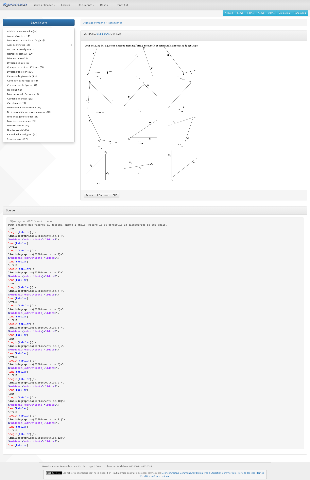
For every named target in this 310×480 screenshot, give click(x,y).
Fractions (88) (14, 89)
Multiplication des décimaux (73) (24, 107)
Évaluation (284, 12)
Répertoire (103, 195)
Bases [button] (105, 5)
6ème (240, 12)
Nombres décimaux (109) (20, 53)
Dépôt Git (122, 5)
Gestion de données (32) (20, 98)
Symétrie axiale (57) (17, 138)
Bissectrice (115, 22)
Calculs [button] (66, 5)
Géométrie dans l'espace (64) (22, 80)
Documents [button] (86, 5)
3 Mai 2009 (103, 34)
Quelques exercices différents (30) (25, 67)
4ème (261, 12)
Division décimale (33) (18, 62)
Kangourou (300, 12)
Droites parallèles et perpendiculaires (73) (29, 112)
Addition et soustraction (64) (22, 31)
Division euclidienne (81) (20, 71)
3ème (271, 12)
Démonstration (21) (17, 58)
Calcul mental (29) (16, 103)
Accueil (229, 12)
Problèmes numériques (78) (21, 120)
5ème (250, 12)
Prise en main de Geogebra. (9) (23, 94)
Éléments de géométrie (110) (22, 76)
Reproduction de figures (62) (22, 134)
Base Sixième (39, 22)
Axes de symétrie (94, 22)
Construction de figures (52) (22, 85)
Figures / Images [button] (44, 5)
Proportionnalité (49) (18, 125)
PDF (115, 195)
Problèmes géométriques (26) (22, 116)
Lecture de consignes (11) (21, 49)
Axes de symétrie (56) (18, 44)
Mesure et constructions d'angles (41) (27, 40)
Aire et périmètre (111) (19, 35)
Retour (89, 195)
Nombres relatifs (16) (18, 130)
